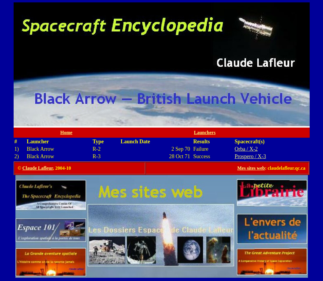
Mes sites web (251, 168)
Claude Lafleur (37, 168)
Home (66, 132)
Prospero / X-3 (250, 156)
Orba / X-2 (246, 149)
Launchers (205, 132)
